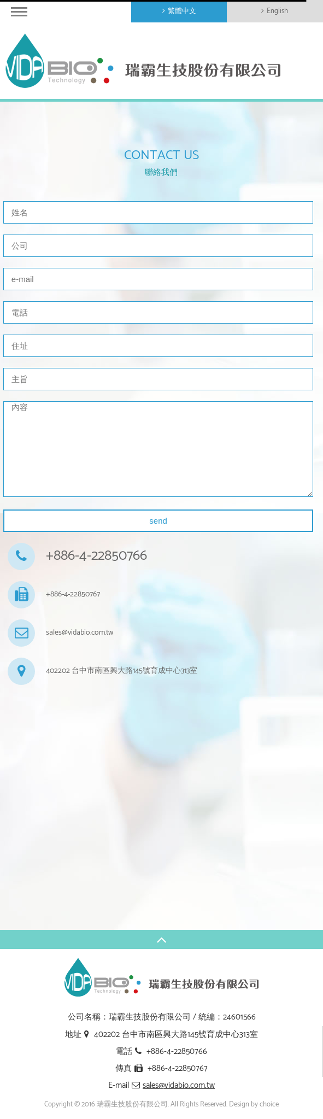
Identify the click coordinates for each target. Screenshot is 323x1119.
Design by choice (254, 1104)
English (277, 11)
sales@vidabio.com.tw (79, 633)
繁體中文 (182, 11)
